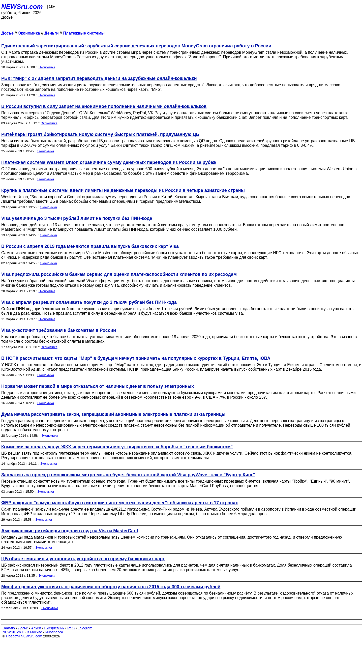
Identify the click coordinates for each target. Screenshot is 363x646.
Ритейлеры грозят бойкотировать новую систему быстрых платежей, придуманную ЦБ (100, 134)
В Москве (34, 632)
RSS (71, 628)
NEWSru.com (22, 6)
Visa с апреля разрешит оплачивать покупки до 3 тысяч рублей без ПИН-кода (89, 302)
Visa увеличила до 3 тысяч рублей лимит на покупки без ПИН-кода (76, 218)
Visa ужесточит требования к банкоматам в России (58, 330)
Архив (36, 628)
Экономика (47, 67)
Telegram (85, 628)
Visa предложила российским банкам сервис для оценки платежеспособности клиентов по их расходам (119, 274)
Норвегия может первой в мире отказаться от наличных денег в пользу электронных (97, 386)
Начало (9, 628)
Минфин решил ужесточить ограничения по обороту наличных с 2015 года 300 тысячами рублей (110, 586)
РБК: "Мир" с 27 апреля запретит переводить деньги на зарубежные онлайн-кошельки (99, 78)
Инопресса (54, 632)
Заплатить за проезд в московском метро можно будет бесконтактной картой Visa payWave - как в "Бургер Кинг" (128, 474)
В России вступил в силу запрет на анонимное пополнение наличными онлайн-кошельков (104, 106)
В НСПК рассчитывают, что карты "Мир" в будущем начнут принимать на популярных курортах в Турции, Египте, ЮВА (135, 358)
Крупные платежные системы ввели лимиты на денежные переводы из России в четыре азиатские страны (123, 190)
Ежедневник (54, 628)
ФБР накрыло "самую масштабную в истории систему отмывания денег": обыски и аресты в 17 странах (119, 502)
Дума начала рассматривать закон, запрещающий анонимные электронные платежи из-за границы (113, 414)
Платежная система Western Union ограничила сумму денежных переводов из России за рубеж (108, 162)
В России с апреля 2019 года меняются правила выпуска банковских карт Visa (90, 246)
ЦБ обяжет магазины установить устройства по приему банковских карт (83, 558)
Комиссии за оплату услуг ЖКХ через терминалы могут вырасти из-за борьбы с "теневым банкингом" (117, 446)
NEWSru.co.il (13, 632)
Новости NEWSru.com (24, 636)
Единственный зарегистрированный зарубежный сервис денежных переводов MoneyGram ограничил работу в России (136, 45)
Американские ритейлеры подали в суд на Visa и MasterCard (69, 530)
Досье (23, 628)
